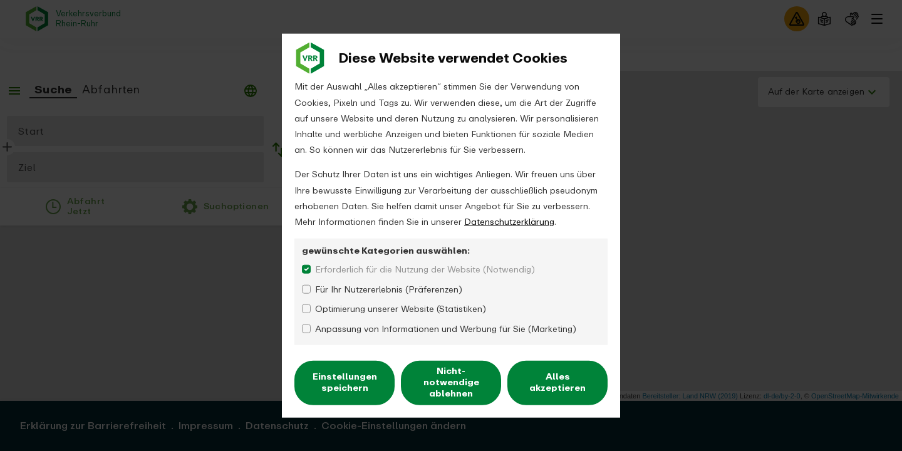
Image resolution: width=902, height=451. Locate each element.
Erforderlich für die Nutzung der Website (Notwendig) (425, 269)
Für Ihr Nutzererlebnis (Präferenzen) (388, 289)
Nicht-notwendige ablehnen (451, 382)
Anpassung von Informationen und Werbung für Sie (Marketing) (445, 328)
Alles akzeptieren (557, 382)
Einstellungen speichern (345, 382)
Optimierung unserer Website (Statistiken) (400, 309)
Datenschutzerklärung (509, 222)
